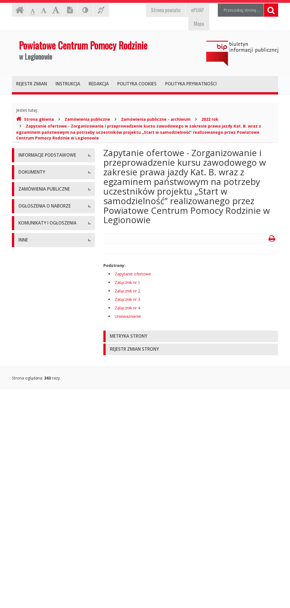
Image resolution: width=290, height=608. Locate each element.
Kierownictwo (30, 207)
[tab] (190, 336)
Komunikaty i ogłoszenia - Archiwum (42, 486)
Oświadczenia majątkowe (41, 570)
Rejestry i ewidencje (36, 557)
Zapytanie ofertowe (133, 274)
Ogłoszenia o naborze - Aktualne (48, 429)
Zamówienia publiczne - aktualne (48, 373)
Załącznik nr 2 (127, 291)
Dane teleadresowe (36, 168)
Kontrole (26, 544)
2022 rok (209, 119)
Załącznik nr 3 (127, 299)
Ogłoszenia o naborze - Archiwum (49, 441)
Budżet (24, 306)
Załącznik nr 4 (127, 308)
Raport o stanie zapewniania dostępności (44, 247)
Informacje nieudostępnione (44, 519)
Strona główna (35, 119)
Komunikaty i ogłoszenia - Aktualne (50, 471)
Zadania (25, 219)
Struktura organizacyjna (40, 194)
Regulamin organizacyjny (41, 293)
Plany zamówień (33, 399)
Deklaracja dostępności (39, 232)
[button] (190, 336)
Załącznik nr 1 (127, 282)
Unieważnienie (128, 316)
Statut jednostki (32, 280)
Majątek (25, 532)
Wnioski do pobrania (37, 318)
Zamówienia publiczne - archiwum (156, 119)
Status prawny (31, 181)
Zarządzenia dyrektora (38, 331)
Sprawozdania (31, 344)
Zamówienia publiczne (87, 119)
